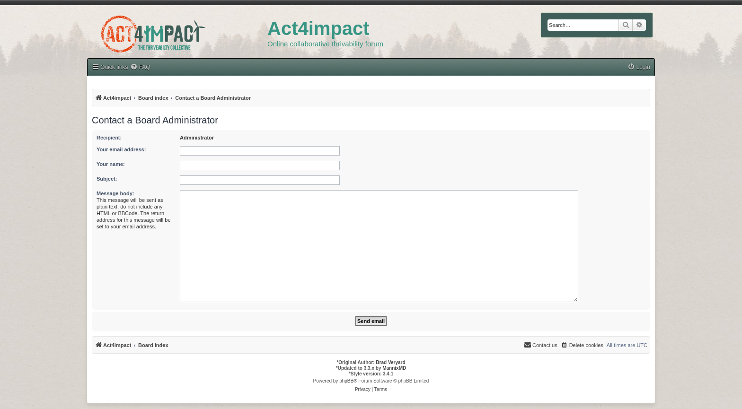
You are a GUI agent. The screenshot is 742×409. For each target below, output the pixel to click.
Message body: (115, 193)
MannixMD (394, 368)
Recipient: (109, 137)
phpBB (346, 380)
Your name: (111, 164)
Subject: (107, 179)
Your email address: (121, 149)
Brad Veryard (390, 362)
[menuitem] (140, 67)
